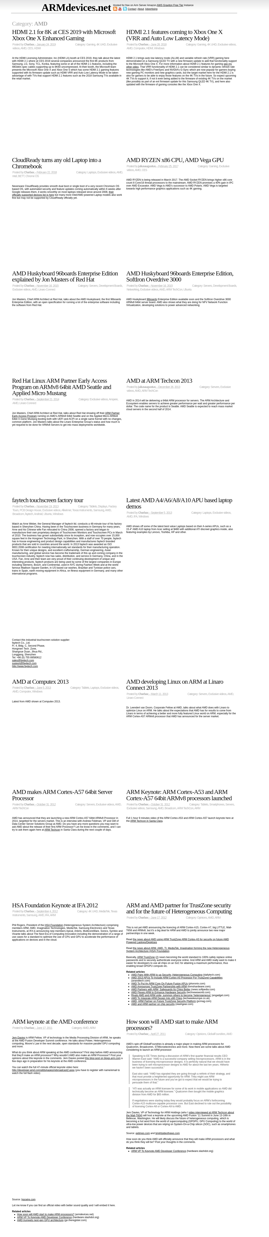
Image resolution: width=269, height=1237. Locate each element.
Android (38, 514)
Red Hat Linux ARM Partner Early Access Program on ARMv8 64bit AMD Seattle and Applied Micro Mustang (61, 386)
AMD (23, 48)
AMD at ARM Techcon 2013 (159, 380)
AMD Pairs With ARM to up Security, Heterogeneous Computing (166, 974)
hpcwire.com (28, 1199)
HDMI (37, 48)
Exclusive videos (227, 44)
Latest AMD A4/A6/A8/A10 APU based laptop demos (179, 503)
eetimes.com (143, 1133)
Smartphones (216, 804)
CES (30, 48)
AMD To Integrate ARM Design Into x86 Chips (156, 998)
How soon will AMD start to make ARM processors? (45, 1214)
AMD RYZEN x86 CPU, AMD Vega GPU (175, 159)
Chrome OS (32, 176)
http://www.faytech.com (25, 666)
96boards (152, 299)
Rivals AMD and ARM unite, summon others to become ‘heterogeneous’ (171, 995)
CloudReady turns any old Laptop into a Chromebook (56, 163)
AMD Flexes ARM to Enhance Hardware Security (158, 992)
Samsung (98, 510)
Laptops (92, 172)
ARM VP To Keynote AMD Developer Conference (44, 1217)
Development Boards (110, 285)
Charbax (29, 44)
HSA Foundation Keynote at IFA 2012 (55, 905)
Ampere (113, 399)
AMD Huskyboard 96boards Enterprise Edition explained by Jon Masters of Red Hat (65, 276)
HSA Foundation (54, 925)
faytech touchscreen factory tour (47, 500)
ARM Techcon (52, 829)
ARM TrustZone (146, 957)
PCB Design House (30, 510)
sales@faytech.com (23, 660)
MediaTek (104, 911)
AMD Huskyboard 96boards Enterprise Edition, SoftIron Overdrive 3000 (179, 276)
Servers (93, 285)
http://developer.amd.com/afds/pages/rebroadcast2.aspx (43, 1070)
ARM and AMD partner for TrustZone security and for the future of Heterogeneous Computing (179, 908)
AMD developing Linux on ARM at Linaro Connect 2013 (174, 684)
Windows (159, 48)
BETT (21, 176)
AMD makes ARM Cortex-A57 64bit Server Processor (62, 794)
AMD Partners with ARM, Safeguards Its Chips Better (160, 989)
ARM (197, 808)
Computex (139, 48)
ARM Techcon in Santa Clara (146, 820)
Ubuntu (188, 289)
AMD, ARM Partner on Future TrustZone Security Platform (163, 1001)
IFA (135, 516)
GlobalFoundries (216, 1034)
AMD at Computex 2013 (40, 681)
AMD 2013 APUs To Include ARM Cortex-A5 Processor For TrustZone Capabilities (177, 977)
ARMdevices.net (76, 7)
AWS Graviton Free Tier (170, 5)
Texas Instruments (82, 510)
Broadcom (18, 514)
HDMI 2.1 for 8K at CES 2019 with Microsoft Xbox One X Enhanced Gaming (64, 34)
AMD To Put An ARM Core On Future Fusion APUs (159, 983)
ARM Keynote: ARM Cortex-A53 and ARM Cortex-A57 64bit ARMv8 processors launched (179, 794)
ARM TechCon (174, 289)
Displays (102, 506)
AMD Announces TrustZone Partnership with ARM (159, 986)
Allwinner (66, 510)
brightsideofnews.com (167, 1133)
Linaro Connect (47, 289)
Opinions (202, 917)
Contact (132, 9)
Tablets (93, 506)
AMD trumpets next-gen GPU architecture (40, 1220)
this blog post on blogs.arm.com (102, 1058)
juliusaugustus (147, 166)
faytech (29, 514)
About (141, 9)
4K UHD (101, 44)
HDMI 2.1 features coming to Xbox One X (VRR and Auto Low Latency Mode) (174, 34)
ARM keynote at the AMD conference (55, 1021)
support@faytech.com (24, 663)
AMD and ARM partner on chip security (153, 1004)
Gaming (90, 44)
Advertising (151, 9)
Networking (133, 289)
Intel (15, 176)
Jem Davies (18, 1037)
